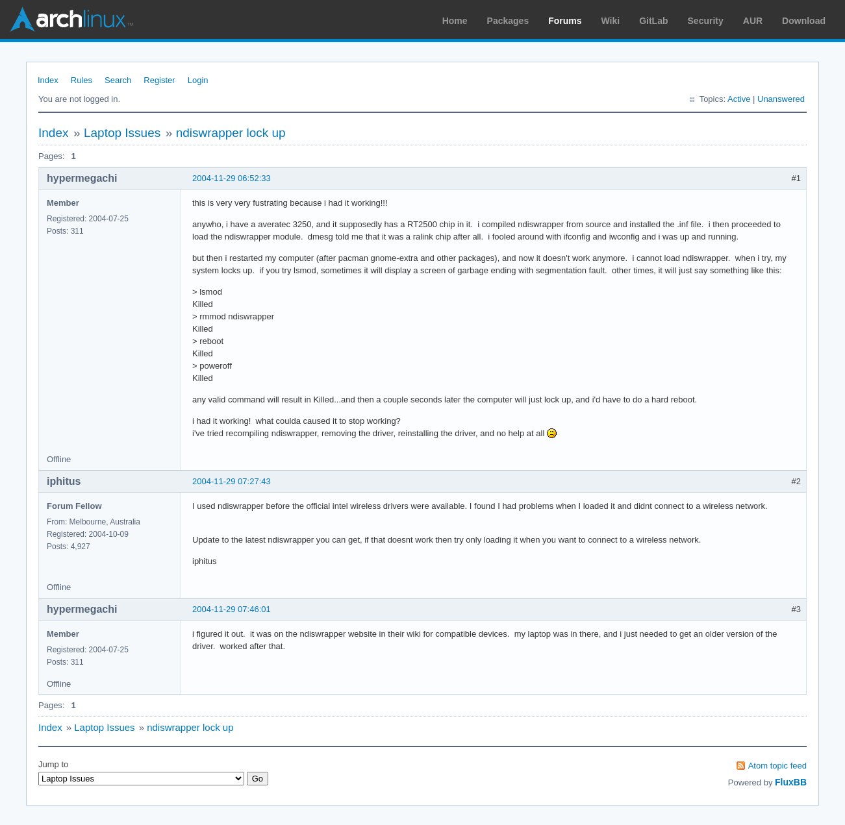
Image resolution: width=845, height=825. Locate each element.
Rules (81, 80)
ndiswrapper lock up (231, 133)
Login (198, 80)
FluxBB (791, 782)
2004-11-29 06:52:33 (231, 178)
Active (738, 99)
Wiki (610, 21)
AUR (753, 21)
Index (48, 80)
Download (804, 21)
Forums (564, 21)
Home (455, 21)
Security (706, 21)
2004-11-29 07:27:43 (231, 481)
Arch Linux (71, 19)
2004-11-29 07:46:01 (231, 609)
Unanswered (781, 99)
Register (159, 80)
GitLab (653, 21)
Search (118, 80)
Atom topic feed (777, 765)
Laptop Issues (122, 133)
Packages (508, 21)
